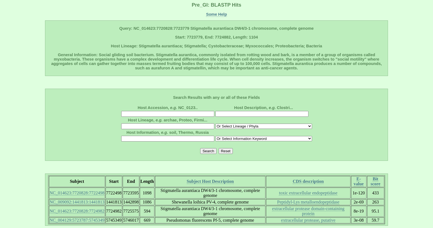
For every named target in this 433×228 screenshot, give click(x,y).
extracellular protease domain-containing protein (308, 211)
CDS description (308, 181)
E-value (359, 181)
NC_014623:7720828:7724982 (76, 211)
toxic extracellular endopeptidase (308, 193)
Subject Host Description (210, 181)
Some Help (216, 14)
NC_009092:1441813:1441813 (76, 202)
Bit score (375, 181)
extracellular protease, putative (308, 220)
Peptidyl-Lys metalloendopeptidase (308, 202)
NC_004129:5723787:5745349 (76, 220)
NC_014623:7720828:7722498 (76, 193)
